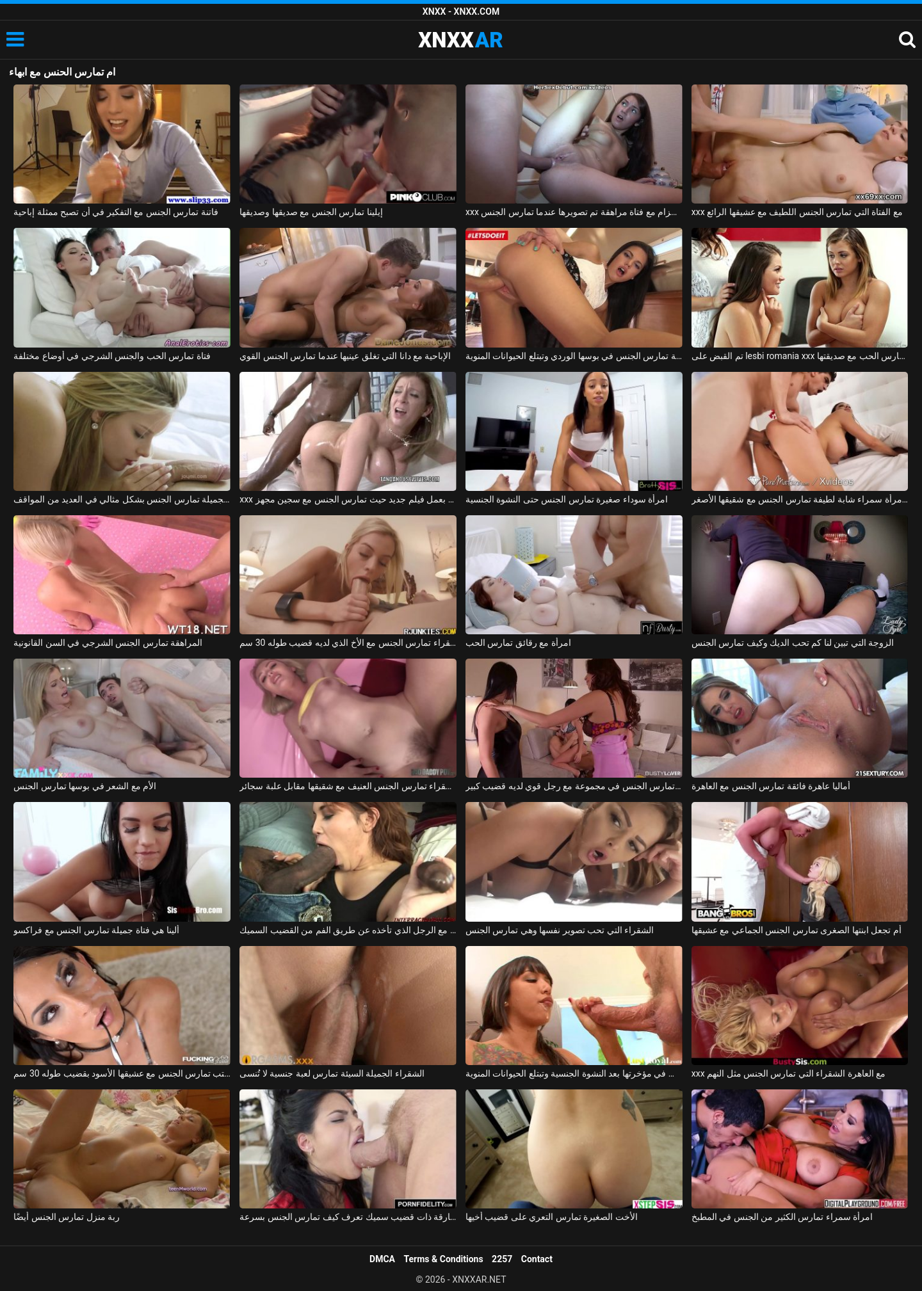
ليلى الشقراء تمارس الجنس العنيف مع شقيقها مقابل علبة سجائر (348, 786)
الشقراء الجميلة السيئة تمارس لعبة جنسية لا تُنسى (331, 1073)
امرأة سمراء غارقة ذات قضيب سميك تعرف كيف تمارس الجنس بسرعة (348, 1217)
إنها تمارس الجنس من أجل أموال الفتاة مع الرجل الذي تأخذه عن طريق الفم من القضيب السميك (348, 930)
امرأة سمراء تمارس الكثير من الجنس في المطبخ (782, 1217)
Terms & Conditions (443, 1259)
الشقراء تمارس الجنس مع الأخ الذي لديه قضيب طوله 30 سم (348, 642)
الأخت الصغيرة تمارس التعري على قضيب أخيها (551, 1217)
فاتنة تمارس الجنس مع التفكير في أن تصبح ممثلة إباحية (115, 212)
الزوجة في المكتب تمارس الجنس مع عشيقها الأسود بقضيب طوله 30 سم (121, 1073)
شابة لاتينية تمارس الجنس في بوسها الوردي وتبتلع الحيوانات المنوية (574, 356)
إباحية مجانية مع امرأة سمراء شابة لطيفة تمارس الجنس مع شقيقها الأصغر (800, 499)
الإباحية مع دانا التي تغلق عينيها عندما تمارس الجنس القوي (345, 356)
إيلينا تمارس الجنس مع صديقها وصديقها (310, 212)
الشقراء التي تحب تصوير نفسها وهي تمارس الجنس (559, 930)
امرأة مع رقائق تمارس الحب (518, 642)
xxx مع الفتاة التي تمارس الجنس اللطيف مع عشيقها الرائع (797, 212)
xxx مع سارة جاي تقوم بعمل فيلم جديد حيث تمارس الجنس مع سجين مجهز (348, 499)
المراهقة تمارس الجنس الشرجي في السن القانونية (107, 642)
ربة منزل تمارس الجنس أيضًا (66, 1217)
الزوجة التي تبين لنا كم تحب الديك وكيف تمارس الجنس (792, 642)
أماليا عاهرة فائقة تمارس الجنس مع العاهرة (770, 786)
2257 (502, 1259)
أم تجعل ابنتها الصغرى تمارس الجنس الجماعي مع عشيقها (796, 930)
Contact (537, 1259)
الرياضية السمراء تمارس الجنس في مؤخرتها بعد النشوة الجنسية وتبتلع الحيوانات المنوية (574, 1073)
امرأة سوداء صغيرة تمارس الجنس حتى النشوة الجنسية (566, 499)
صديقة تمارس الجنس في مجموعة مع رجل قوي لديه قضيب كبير (574, 786)
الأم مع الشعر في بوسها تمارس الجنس (84, 786)
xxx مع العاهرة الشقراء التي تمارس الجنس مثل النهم (788, 1073)
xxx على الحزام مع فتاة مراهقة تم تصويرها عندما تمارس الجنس (574, 212)
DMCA (382, 1259)
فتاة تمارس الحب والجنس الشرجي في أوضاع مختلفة (111, 356)
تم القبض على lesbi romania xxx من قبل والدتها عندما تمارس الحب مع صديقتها (800, 356)
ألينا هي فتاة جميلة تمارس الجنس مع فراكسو (96, 930)
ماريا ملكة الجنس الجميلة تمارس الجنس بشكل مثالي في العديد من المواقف (121, 499)
